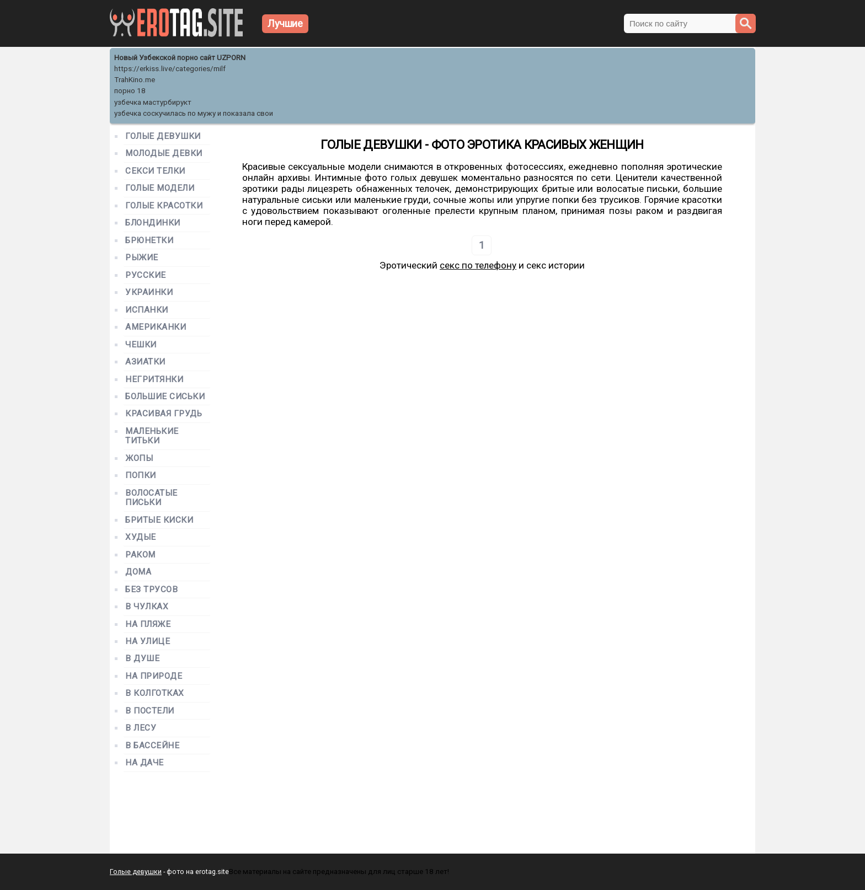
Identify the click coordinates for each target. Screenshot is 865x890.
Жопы (139, 458)
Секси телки (155, 171)
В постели (149, 711)
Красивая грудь (163, 414)
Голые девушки (163, 136)
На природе (153, 676)
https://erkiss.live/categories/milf (170, 69)
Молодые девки (163, 153)
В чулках (146, 607)
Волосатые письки (151, 498)
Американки (155, 327)
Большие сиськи (165, 396)
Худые (140, 537)
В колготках (154, 693)
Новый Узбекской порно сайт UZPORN (179, 57)
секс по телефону (478, 265)
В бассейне (152, 745)
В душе (142, 658)
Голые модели (159, 188)
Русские (145, 275)
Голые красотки (164, 206)
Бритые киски (159, 520)
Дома (138, 572)
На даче (144, 763)
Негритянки (154, 379)
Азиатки (145, 362)
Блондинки (152, 223)
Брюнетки (149, 240)
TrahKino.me (134, 80)
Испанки (146, 310)
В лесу (140, 728)
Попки (140, 475)
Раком (140, 555)
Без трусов (151, 589)
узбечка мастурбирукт (152, 102)
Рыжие (141, 257)
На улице (147, 641)
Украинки (149, 292)
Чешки (141, 345)
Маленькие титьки (152, 436)
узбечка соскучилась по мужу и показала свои (193, 113)
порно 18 (130, 91)
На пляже (147, 624)
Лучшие (285, 23)
